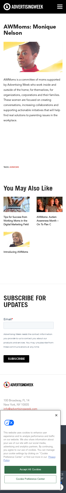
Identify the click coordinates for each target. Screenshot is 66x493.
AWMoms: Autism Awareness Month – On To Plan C (47, 221)
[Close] (56, 415)
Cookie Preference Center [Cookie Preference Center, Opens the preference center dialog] (30, 479)
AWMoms (14, 167)
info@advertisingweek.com (20, 409)
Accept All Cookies (30, 469)
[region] (30, 450)
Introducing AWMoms (16, 252)
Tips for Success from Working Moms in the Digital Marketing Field (16, 221)
